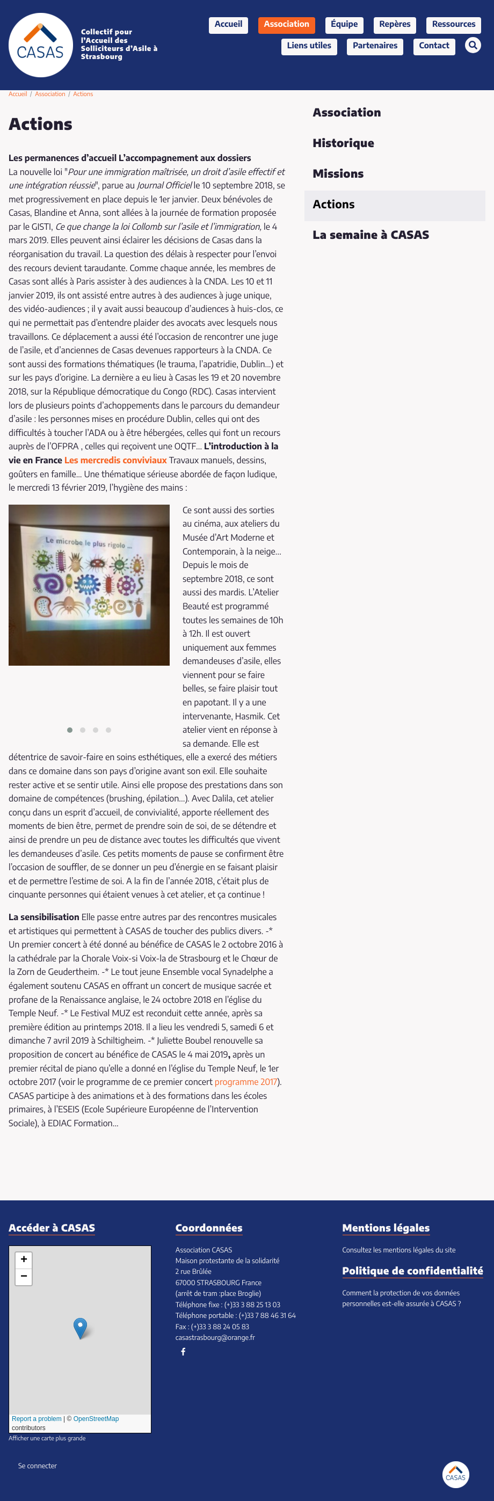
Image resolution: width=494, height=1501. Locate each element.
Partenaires (375, 46)
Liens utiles (309, 46)
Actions (334, 205)
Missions (338, 174)
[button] (69, 730)
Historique (344, 144)
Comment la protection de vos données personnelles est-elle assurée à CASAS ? (402, 1299)
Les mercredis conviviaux (115, 461)
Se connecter (37, 1466)
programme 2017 (246, 1083)
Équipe (344, 25)
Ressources (454, 25)
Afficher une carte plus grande (47, 1439)
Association (287, 25)
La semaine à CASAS (371, 236)
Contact (434, 46)
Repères (395, 25)
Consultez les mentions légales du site (399, 1250)
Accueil (229, 25)
